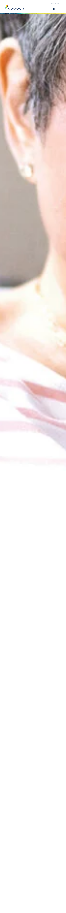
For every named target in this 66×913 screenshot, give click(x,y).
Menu (55, 9)
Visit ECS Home (55, 3)
